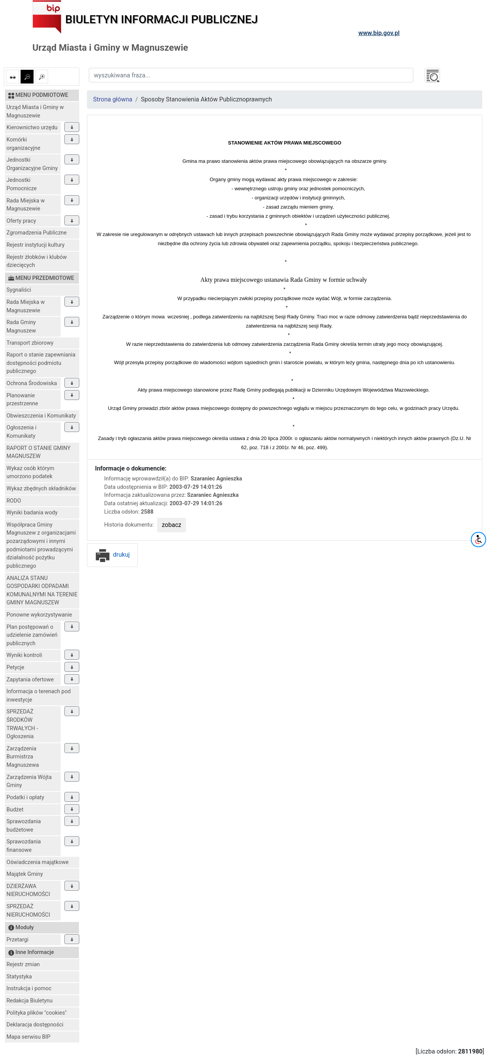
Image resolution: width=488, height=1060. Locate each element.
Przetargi (17, 939)
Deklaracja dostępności (34, 1024)
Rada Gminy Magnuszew (21, 326)
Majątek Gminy (24, 874)
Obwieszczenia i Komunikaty (41, 416)
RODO (13, 501)
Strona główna (112, 99)
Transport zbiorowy (29, 343)
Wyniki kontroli (24, 655)
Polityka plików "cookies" (36, 1013)
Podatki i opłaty (25, 797)
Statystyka (19, 976)
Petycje (15, 667)
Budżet (14, 809)
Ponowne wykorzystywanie (39, 615)
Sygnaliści (18, 290)
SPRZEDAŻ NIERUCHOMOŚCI (28, 910)
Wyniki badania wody (32, 512)
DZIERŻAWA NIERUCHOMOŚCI (28, 890)
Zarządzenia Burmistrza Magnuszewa (22, 756)
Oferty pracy (21, 221)
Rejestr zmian (23, 964)
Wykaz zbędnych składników (41, 488)
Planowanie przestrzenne (22, 399)
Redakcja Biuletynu (29, 1000)
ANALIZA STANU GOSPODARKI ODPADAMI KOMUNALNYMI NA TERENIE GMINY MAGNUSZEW (41, 590)
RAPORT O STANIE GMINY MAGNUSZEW (38, 452)
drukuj (112, 554)
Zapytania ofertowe (30, 679)
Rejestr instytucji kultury (35, 245)
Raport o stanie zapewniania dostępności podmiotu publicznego (40, 363)
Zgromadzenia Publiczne (36, 233)
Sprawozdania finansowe (23, 845)
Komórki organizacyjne (23, 144)
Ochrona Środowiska (31, 383)
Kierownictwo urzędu (32, 127)
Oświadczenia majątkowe (37, 862)
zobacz (171, 524)
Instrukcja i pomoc (28, 988)
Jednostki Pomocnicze (21, 184)
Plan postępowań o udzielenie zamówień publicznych (32, 635)
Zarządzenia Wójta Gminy (29, 781)
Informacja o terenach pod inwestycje (38, 695)
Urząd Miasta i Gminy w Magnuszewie (35, 111)
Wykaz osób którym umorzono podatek (30, 472)
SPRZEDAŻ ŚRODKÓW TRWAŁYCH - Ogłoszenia (22, 724)
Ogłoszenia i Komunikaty (21, 431)
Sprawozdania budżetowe (23, 825)
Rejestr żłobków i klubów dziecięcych (36, 261)
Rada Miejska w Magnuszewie (25, 205)
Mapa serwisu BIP (28, 1037)
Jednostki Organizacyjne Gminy (32, 164)
